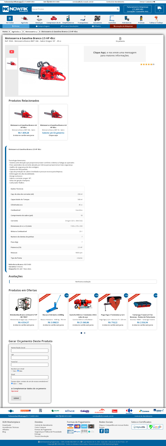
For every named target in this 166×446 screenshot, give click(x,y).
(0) (153, 64)
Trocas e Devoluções (69, 26)
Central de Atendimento (115, 2)
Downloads (6, 425)
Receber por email (17, 369)
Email (13, 374)
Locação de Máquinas (123, 26)
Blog (4, 432)
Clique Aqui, (99, 52)
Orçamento (120, 40)
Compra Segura (42, 26)
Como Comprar (40, 427)
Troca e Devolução (42, 436)
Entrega (38, 434)
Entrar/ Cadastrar (146, 2)
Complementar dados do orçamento (28, 389)
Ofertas (15, 26)
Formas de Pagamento (43, 429)
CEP (12, 355)
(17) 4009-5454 (28, 2)
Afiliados (96, 26)
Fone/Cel (14, 362)
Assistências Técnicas (10, 427)
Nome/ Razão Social (18, 348)
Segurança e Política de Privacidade (48, 432)
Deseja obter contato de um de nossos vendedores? (29, 381)
